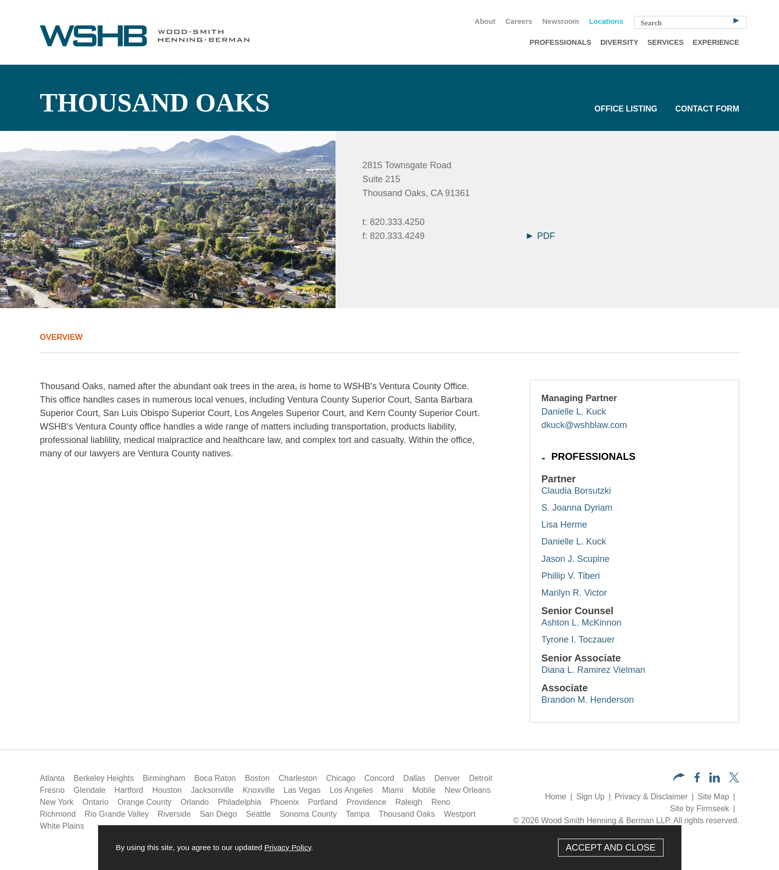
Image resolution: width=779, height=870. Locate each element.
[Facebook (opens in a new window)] (697, 779)
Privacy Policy (287, 847)
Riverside (174, 814)
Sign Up (590, 796)
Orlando (195, 802)
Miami (392, 790)
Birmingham (164, 778)
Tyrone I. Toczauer (578, 640)
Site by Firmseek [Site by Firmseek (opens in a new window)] (699, 808)
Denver (447, 778)
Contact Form (707, 109)
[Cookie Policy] (389, 847)
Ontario (96, 802)
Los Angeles (351, 790)
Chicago (340, 778)
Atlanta (52, 778)
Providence (366, 802)
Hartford (128, 790)
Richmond (58, 814)
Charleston (298, 778)
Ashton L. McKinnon (582, 623)
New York (57, 802)
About (484, 21)
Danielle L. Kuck (574, 412)
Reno (440, 802)
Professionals (560, 42)
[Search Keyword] (690, 22)
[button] (679, 778)
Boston (257, 778)
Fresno (52, 790)
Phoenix (284, 802)
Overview (61, 337)
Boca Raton (215, 778)
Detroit (480, 778)
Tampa (358, 814)
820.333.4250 (397, 222)
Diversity (619, 42)
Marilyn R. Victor (574, 593)
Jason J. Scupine (576, 559)
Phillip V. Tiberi (571, 576)
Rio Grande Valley (117, 814)
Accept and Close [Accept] (610, 848)
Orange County (144, 802)
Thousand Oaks (407, 814)
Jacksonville (212, 790)
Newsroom (560, 21)
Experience (716, 42)
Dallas (414, 778)
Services (665, 42)
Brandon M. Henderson (588, 700)
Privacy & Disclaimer (651, 796)
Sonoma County (308, 814)
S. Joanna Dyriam (577, 508)
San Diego (218, 814)
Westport (460, 814)
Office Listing (625, 109)
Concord (379, 778)
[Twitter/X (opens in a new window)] (734, 779)
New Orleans (467, 790)
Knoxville (259, 790)
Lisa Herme (564, 525)
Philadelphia (239, 802)
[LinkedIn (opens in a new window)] (714, 779)
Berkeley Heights (104, 778)
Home (555, 796)
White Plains (62, 826)
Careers (518, 21)
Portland (323, 802)
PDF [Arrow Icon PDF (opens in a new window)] (541, 236)
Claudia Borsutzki (576, 491)
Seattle (258, 814)
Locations (606, 21)
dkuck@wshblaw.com (584, 425)
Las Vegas (302, 790)
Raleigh (408, 802)
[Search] (736, 20)
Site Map (713, 796)
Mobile (424, 790)
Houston (167, 790)
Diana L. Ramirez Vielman (594, 670)
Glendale (90, 790)
